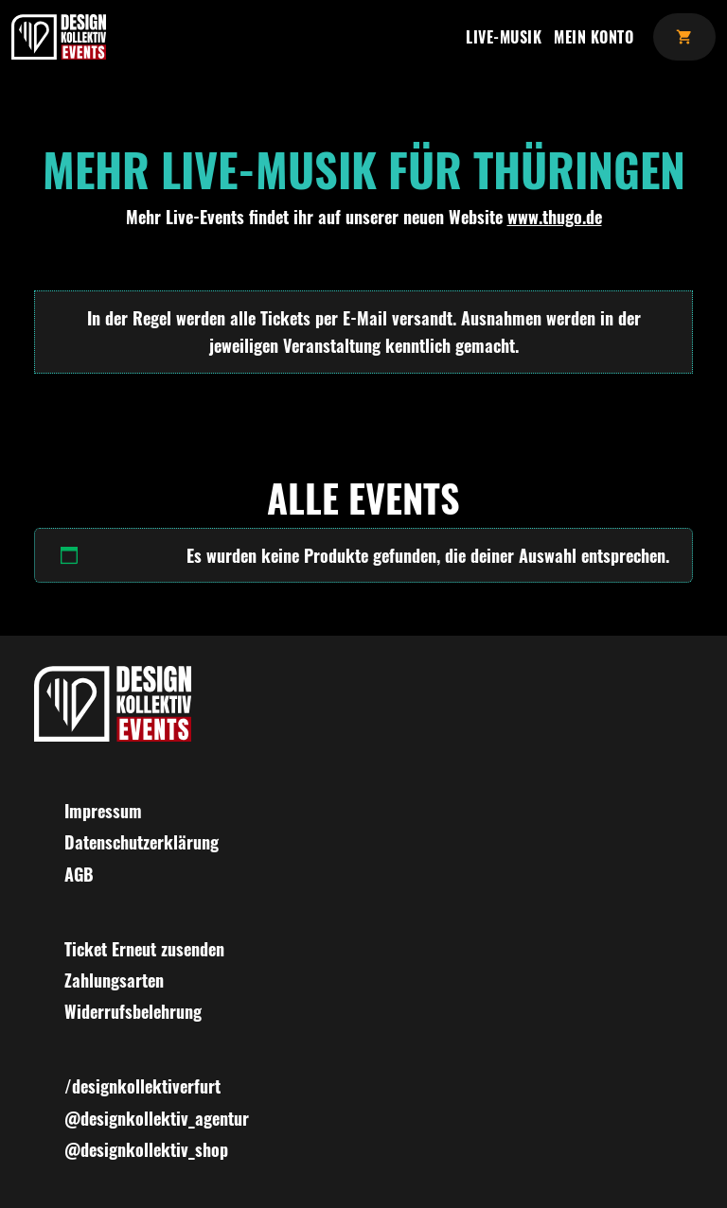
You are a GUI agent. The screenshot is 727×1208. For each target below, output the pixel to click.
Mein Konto (593, 37)
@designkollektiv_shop (146, 1149)
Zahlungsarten (114, 980)
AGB (79, 874)
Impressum (103, 810)
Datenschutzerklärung (141, 842)
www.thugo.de (554, 216)
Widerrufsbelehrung (133, 1011)
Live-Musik (503, 37)
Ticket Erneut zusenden (144, 949)
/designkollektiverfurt (142, 1086)
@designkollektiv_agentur (156, 1118)
